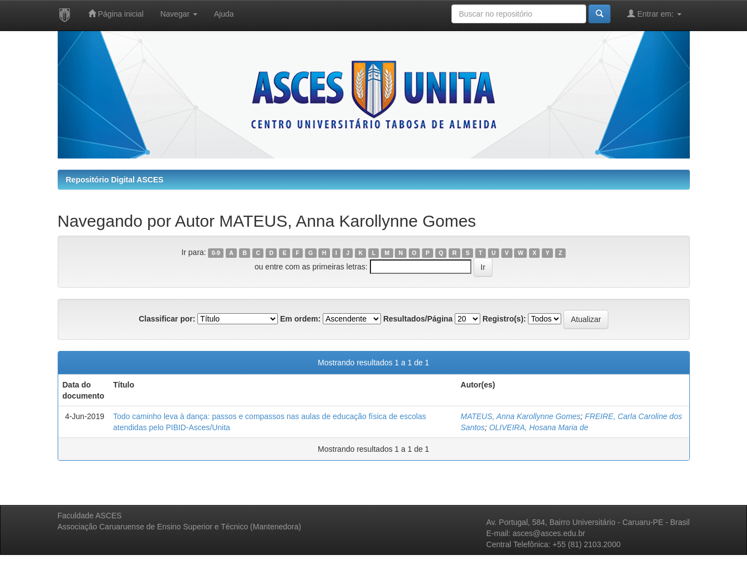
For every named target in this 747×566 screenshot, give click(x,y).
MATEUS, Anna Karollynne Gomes (521, 416)
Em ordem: (300, 318)
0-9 (216, 252)
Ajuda (224, 13)
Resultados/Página (418, 318)
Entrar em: (654, 13)
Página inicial (116, 13)
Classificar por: (167, 318)
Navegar (178, 13)
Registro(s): (504, 318)
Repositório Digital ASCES (115, 179)
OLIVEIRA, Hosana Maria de (538, 427)
